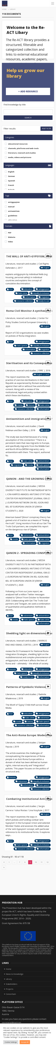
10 (36, 862)
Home (8, 969)
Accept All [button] (24, 1042)
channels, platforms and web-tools (23, 148)
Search (28, 117)
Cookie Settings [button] (11, 1042)
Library (9, 979)
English (11, 172)
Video (10, 242)
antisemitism (13, 211)
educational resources (18, 144)
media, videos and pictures (19, 157)
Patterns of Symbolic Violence (26, 687)
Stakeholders (11, 984)
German (11, 176)
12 (47, 862)
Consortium (11, 994)
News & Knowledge (14, 974)
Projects (9, 989)
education (12, 220)
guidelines (12, 215)
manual (11, 206)
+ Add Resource (28, 91)
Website (11, 237)
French (11, 185)
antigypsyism (14, 202)
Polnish (11, 190)
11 (42, 862)
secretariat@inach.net (11, 1022)
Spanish (11, 181)
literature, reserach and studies (22, 153)
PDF (9, 233)
